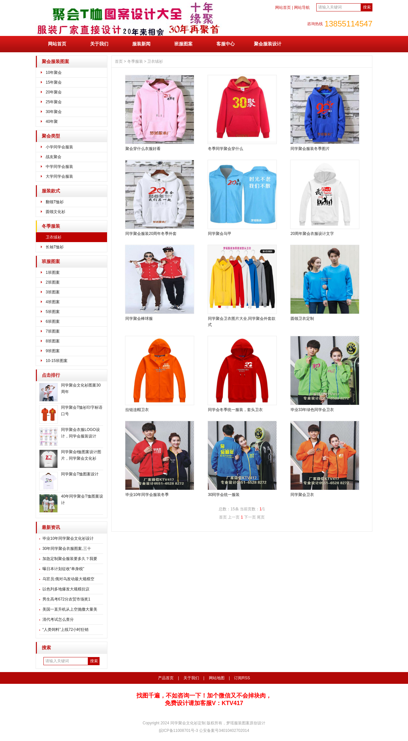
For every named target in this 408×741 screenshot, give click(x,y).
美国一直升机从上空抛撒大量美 (69, 609)
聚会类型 (51, 136)
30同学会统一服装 (224, 494)
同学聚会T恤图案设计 (80, 474)
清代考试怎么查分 (58, 619)
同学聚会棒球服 (139, 318)
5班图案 (53, 311)
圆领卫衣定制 (302, 318)
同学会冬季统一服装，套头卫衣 (235, 409)
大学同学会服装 (59, 176)
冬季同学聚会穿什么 (225, 148)
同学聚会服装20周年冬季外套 (151, 233)
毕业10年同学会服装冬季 (147, 494)
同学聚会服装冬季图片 (310, 148)
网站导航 (302, 7)
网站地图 (217, 678)
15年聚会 (54, 82)
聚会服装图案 (55, 61)
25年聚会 (54, 102)
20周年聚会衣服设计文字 (312, 233)
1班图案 (53, 272)
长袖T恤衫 (55, 247)
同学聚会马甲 (219, 233)
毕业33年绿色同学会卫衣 (312, 409)
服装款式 (51, 191)
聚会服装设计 (267, 43)
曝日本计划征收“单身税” (63, 569)
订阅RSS (242, 678)
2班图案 (53, 282)
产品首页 (166, 678)
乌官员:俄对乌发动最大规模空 (68, 579)
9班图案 (53, 351)
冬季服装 (51, 226)
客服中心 (225, 43)
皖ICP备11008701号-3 (179, 730)
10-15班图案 (57, 360)
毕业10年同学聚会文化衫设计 (68, 538)
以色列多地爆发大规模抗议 (65, 589)
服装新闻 (141, 43)
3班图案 (53, 292)
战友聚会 (53, 157)
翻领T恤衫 (55, 202)
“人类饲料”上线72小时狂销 (65, 629)
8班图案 (53, 341)
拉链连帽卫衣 (137, 409)
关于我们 (99, 43)
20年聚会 (54, 92)
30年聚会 (54, 111)
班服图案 (183, 43)
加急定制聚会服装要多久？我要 (69, 558)
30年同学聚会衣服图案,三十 (66, 548)
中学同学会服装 (59, 166)
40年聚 (52, 121)
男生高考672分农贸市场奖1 (66, 599)
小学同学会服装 (59, 147)
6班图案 (53, 321)
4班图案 (53, 302)
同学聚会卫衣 (302, 494)
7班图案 (53, 331)
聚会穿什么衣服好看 (143, 148)
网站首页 (283, 7)
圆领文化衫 (55, 211)
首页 (119, 61)
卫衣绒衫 (53, 237)
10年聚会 (54, 72)
